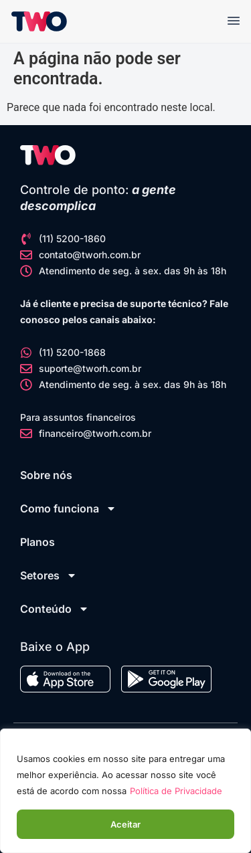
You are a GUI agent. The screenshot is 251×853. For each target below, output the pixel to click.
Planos (37, 542)
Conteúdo (54, 609)
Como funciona (68, 508)
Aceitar (125, 824)
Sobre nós (46, 475)
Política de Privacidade (176, 790)
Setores (48, 575)
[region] (125, 791)
